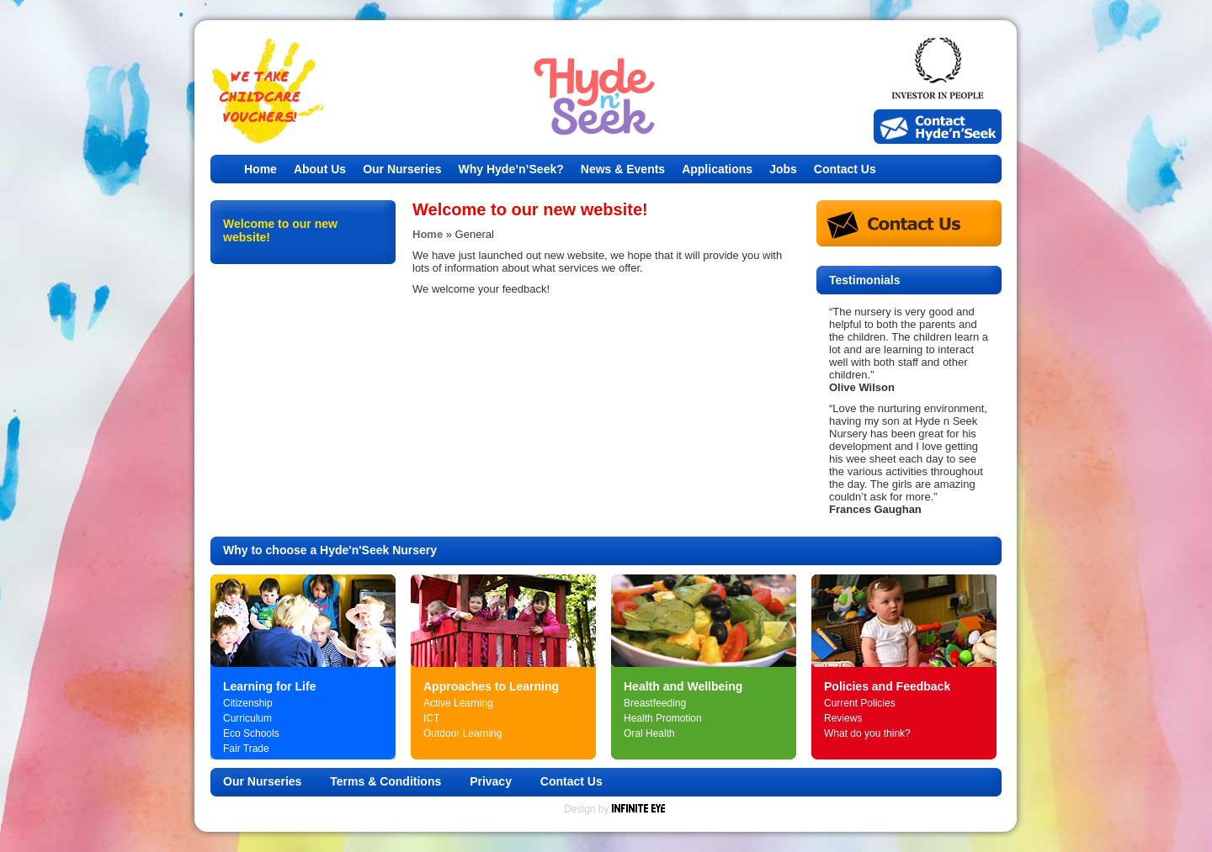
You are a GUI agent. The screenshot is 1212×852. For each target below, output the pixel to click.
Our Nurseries (402, 169)
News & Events (623, 169)
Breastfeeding (655, 703)
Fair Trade (246, 748)
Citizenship (248, 703)
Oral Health (649, 733)
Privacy (491, 781)
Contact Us (845, 169)
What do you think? (867, 733)
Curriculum (247, 718)
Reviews (843, 718)
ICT (431, 718)
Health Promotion (663, 718)
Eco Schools (251, 733)
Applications (717, 169)
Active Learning (458, 703)
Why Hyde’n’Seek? (511, 169)
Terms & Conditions (385, 781)
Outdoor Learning (462, 733)
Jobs (783, 169)
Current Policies (860, 703)
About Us (320, 169)
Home (260, 169)
